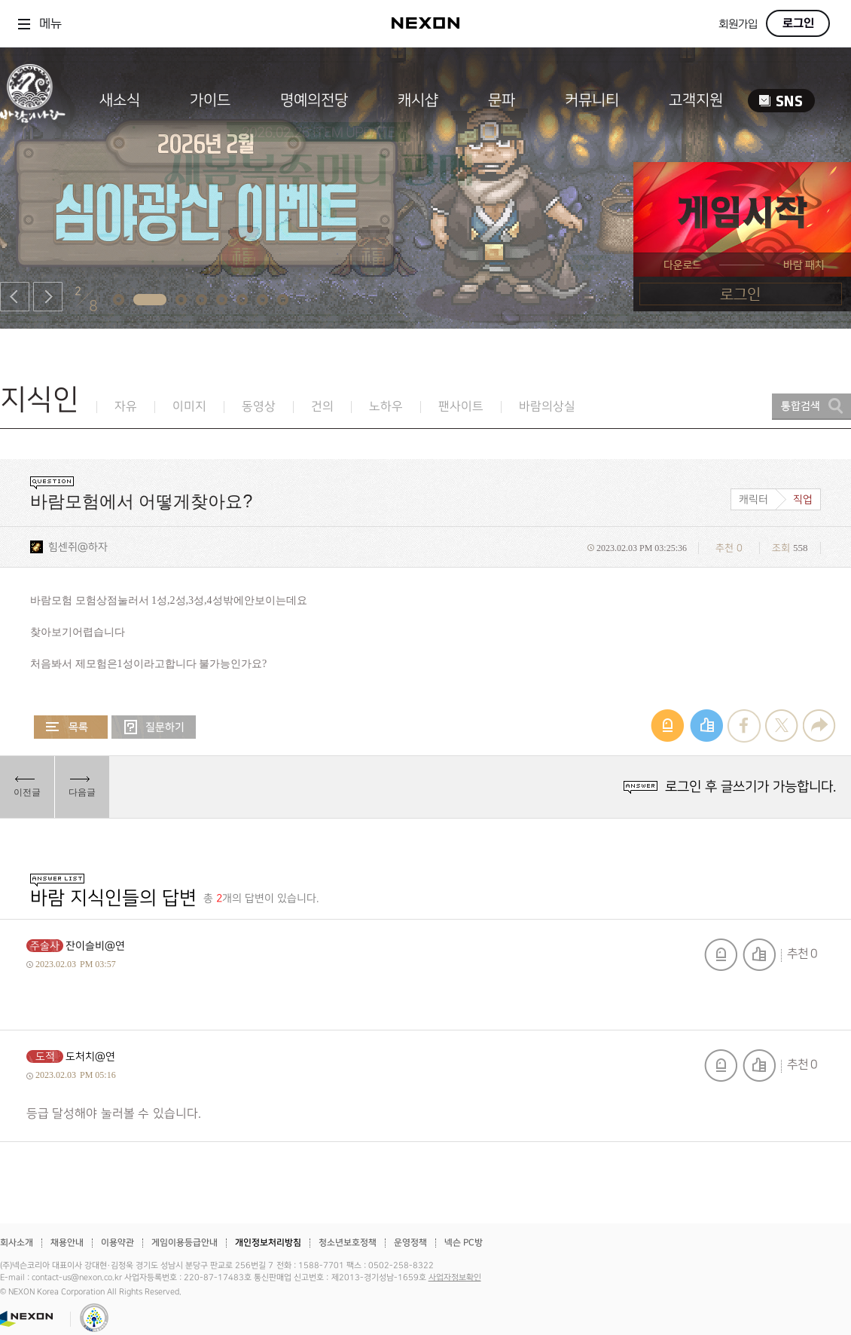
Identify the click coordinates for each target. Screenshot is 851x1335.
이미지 (189, 406)
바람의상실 (547, 406)
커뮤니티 (592, 100)
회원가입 (738, 24)
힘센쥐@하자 (78, 547)
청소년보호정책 (348, 1243)
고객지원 (696, 100)
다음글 (82, 792)
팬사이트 (460, 406)
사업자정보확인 (455, 1277)
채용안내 (67, 1243)
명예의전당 (314, 100)
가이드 (210, 100)
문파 (501, 100)
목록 (71, 727)
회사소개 (16, 1243)
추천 (759, 954)
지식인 (39, 399)
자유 (125, 406)
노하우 (386, 406)
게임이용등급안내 (184, 1243)
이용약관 (117, 1243)
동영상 (259, 406)
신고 (720, 954)
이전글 (27, 792)
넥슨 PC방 (463, 1243)
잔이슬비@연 (95, 945)
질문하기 (153, 727)
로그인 (798, 23)
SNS (781, 100)
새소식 (119, 100)
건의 (322, 406)
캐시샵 (418, 100)
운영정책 (410, 1243)
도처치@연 (90, 1056)
